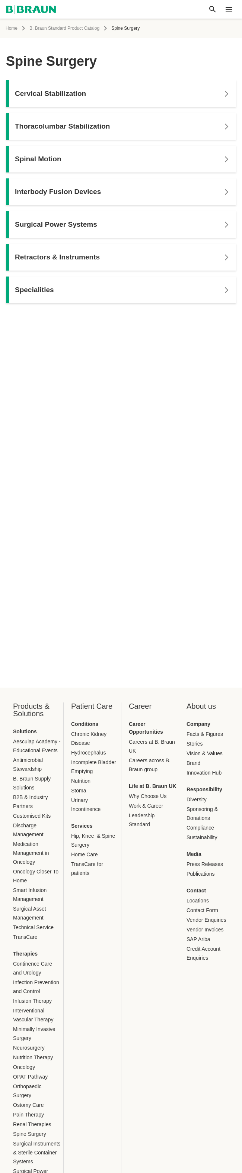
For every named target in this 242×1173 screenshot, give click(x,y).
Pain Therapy (28, 1115)
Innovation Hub (204, 773)
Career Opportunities (146, 728)
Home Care (84, 854)
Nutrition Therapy (33, 1057)
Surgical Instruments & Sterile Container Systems (37, 1152)
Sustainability (202, 837)
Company (198, 724)
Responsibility (204, 789)
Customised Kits (32, 816)
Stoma (78, 791)
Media (194, 854)
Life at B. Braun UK (152, 786)
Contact (196, 891)
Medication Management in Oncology (31, 853)
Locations (198, 901)
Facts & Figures (205, 734)
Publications (201, 874)
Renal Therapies (32, 1124)
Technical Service (33, 927)
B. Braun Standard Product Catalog (64, 28)
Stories (195, 744)
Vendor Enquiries (206, 920)
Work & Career (146, 806)
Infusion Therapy (32, 1001)
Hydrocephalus (88, 753)
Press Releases (205, 864)
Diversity (197, 799)
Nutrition (80, 781)
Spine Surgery (29, 1134)
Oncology (24, 1067)
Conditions (84, 724)
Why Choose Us (147, 796)
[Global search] (212, 9)
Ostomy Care (28, 1105)
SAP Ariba (198, 939)
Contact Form (202, 910)
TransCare (25, 937)
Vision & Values (205, 753)
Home (11, 28)
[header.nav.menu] (229, 9)
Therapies (25, 954)
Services (82, 826)
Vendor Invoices (205, 930)
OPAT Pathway (30, 1077)
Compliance (200, 828)
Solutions (25, 731)
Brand (193, 763)
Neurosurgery (29, 1048)
